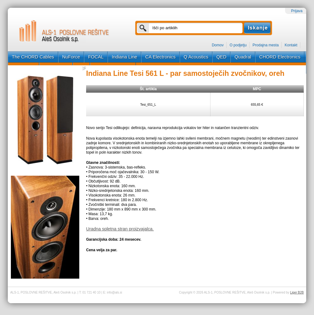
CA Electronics (160, 56)
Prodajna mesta (265, 45)
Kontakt (291, 45)
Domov (218, 45)
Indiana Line (124, 56)
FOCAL (96, 56)
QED (221, 56)
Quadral (242, 56)
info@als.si (114, 292)
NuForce (71, 56)
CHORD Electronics (280, 56)
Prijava (296, 11)
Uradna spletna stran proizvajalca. (120, 228)
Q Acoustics (196, 56)
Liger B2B (297, 292)
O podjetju (238, 45)
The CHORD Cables (33, 56)
